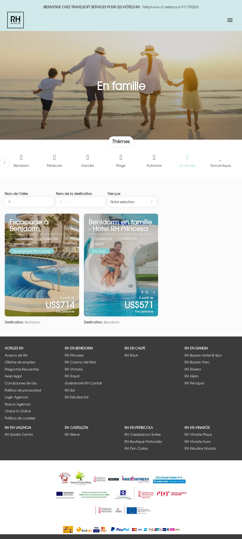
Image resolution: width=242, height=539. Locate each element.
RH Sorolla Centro (19, 434)
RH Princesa (74, 355)
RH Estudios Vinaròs (200, 448)
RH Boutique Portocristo (143, 441)
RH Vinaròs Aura (198, 441)
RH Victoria (74, 369)
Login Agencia (16, 397)
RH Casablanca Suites (142, 434)
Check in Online (18, 411)
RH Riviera (193, 369)
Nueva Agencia (17, 404)
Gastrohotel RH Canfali (83, 383)
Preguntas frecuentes (22, 369)
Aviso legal (13, 376)
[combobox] (80, 202)
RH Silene (72, 434)
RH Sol (70, 390)
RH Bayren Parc (197, 362)
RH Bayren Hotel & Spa (203, 355)
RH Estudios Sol (76, 397)
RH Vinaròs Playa (198, 434)
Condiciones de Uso (21, 383)
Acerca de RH (16, 355)
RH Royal (72, 376)
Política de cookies (20, 418)
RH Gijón (192, 376)
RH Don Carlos (136, 448)
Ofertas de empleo (20, 362)
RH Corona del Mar (80, 362)
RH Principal (194, 383)
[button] (4, 162)
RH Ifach (131, 355)
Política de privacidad (23, 390)
